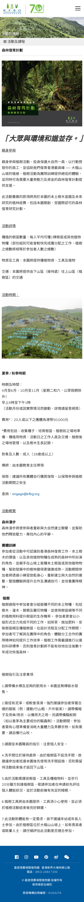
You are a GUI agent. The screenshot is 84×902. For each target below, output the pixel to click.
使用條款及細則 (42, 885)
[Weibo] (56, 857)
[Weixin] (67, 857)
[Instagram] (26, 857)
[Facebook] (16, 857)
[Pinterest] (46, 857)
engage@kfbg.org (25, 494)
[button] (77, 8)
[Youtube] (36, 857)
